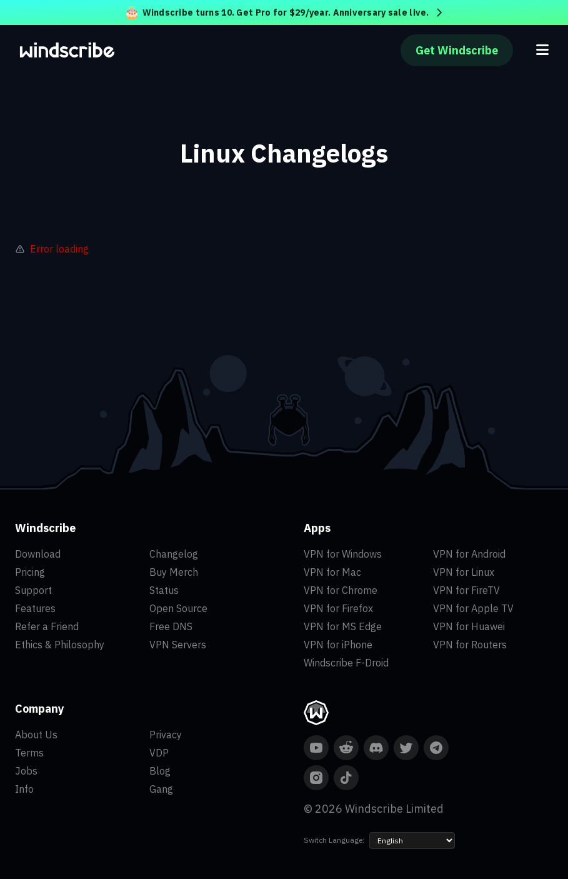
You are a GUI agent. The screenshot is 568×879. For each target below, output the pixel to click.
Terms (29, 752)
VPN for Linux (463, 572)
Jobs (26, 771)
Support (33, 590)
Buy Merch (173, 572)
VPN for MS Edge (343, 626)
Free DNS (170, 626)
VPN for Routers (470, 644)
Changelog (173, 554)
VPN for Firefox (338, 608)
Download (38, 554)
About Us (36, 734)
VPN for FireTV (466, 590)
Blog (160, 771)
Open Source (178, 608)
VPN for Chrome (340, 590)
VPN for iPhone (338, 644)
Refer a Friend (47, 626)
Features (35, 608)
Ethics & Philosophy (59, 644)
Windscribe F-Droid (346, 662)
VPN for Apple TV (473, 608)
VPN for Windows (343, 554)
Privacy (165, 734)
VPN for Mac (332, 572)
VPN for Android (469, 554)
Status (164, 590)
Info (24, 789)
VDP (159, 752)
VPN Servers (177, 644)
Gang (161, 789)
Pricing (30, 572)
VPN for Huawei (469, 626)
